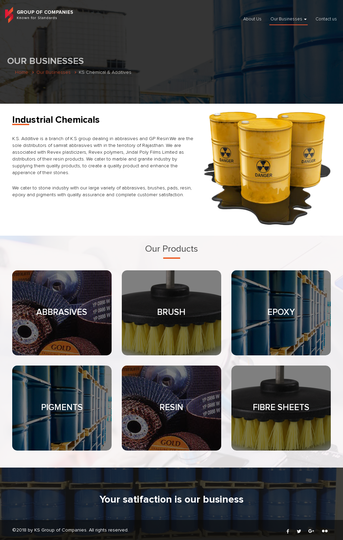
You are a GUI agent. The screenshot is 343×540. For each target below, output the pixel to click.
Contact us (326, 19)
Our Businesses (288, 19)
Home (20, 72)
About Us (252, 19)
